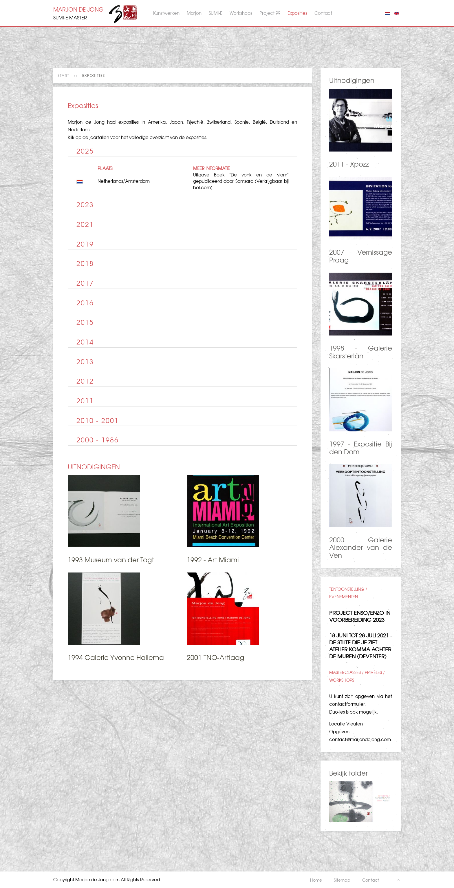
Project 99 (269, 13)
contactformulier (347, 704)
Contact (323, 13)
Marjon (194, 13)
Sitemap (342, 880)
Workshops (241, 13)
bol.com (202, 187)
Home (316, 880)
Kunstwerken (166, 13)
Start (63, 75)
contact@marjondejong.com (360, 739)
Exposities (297, 13)
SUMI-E (215, 13)
